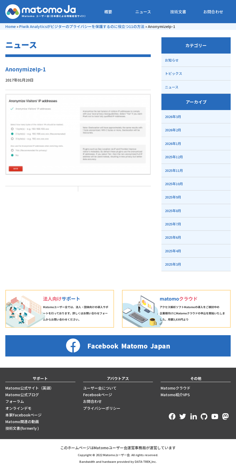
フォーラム (14, 401)
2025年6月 (173, 237)
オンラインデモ (18, 408)
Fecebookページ (97, 394)
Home (10, 26)
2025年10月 (174, 183)
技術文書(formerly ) (22, 428)
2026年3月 (173, 116)
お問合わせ (213, 11)
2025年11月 (174, 170)
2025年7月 (173, 223)
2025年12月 (174, 156)
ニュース (143, 11)
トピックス (173, 73)
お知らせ (172, 60)
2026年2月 (173, 129)
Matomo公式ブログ (22, 394)
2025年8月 (173, 210)
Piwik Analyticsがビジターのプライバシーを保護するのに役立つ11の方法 (81, 26)
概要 (108, 11)
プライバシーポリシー (101, 408)
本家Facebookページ (23, 415)
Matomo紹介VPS (175, 394)
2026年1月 (173, 143)
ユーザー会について (100, 388)
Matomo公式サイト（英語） (29, 388)
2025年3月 (173, 264)
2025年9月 (173, 197)
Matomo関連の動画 (22, 421)
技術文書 (178, 11)
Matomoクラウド (175, 388)
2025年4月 (173, 250)
